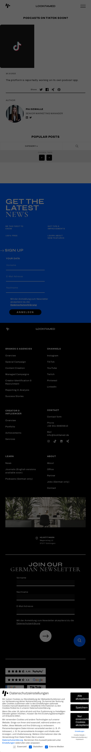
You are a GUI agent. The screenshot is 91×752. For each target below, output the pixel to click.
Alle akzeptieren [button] (82, 697)
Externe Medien (54, 746)
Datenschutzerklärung (12, 740)
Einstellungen (8, 743)
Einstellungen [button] (79, 731)
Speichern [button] (82, 707)
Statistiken (36, 746)
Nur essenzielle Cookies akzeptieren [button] (82, 720)
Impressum (80, 739)
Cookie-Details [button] (79, 735)
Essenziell (20, 746)
